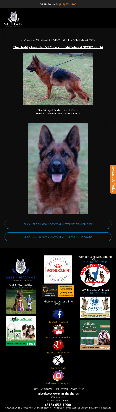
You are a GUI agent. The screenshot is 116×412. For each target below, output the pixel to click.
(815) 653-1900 (68, 4)
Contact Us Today (113, 179)
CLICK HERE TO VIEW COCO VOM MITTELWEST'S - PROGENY (58, 236)
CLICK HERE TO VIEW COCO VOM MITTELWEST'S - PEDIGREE (58, 224)
